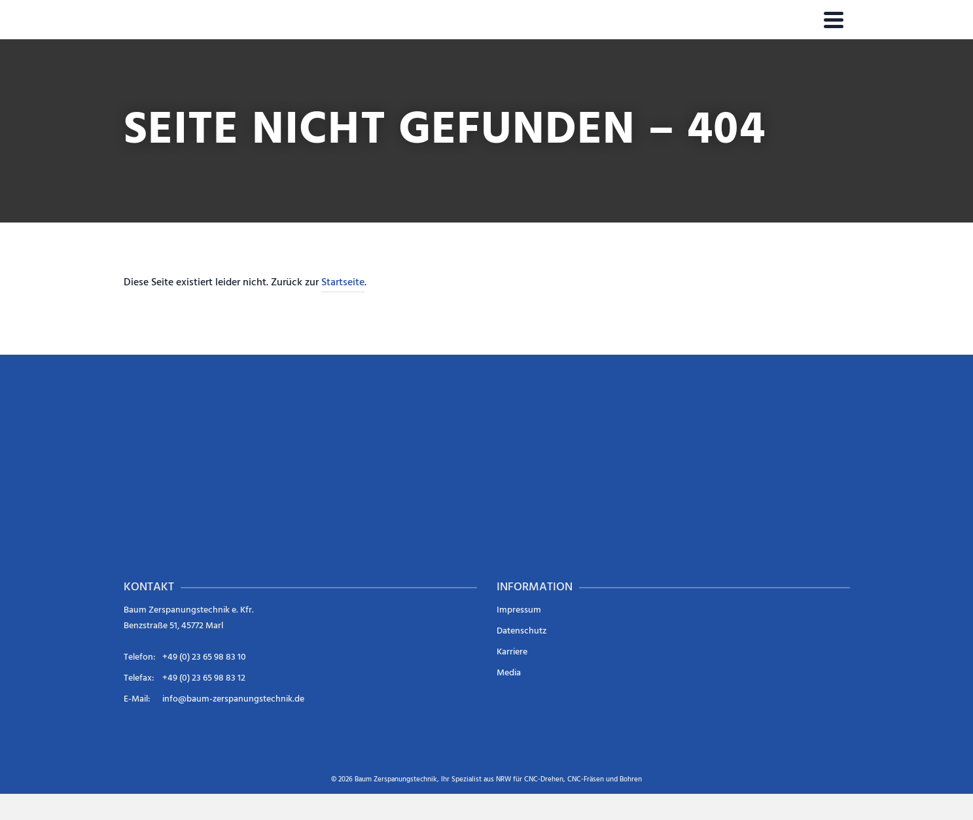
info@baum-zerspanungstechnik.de (233, 699)
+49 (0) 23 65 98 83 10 (204, 657)
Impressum (519, 610)
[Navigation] (833, 19)
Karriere (512, 652)
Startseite (342, 282)
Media (509, 673)
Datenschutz (521, 631)
